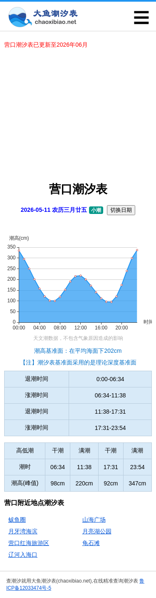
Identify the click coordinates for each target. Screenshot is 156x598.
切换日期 (121, 210)
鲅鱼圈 (17, 519)
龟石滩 (91, 543)
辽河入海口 (22, 554)
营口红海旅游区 (28, 543)
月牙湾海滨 (22, 531)
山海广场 (94, 519)
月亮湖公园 (96, 531)
